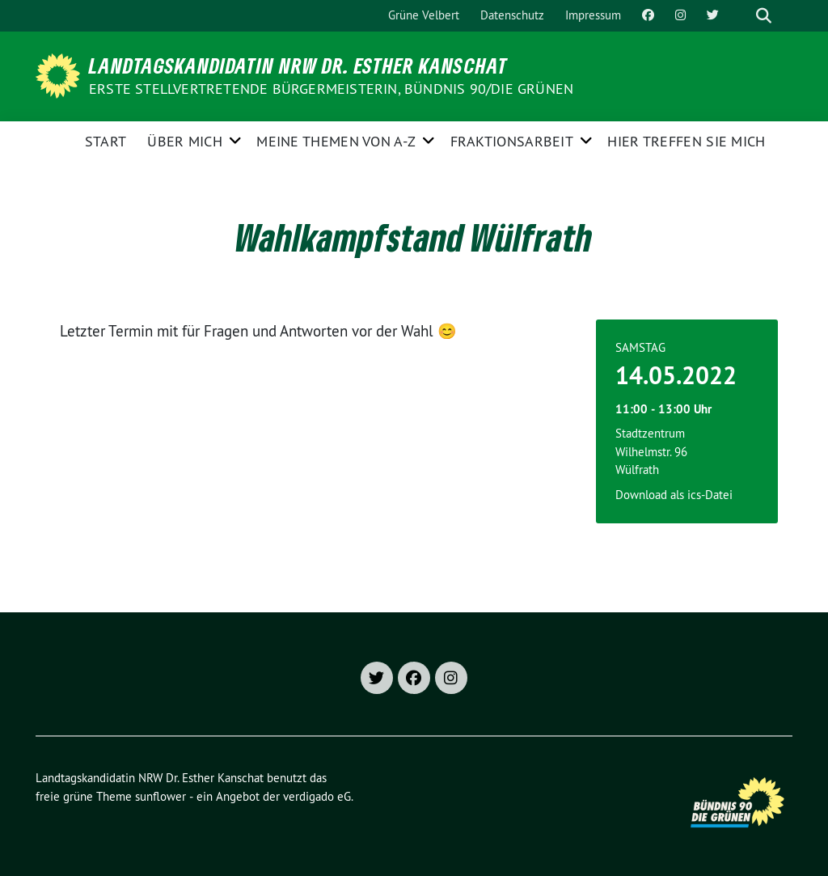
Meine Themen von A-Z (336, 141)
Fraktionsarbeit (512, 141)
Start (106, 141)
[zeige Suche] (763, 16)
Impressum (593, 15)
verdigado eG (317, 796)
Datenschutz (512, 15)
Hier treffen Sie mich (686, 141)
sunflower (160, 796)
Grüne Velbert (423, 15)
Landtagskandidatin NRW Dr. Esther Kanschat (298, 65)
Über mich (184, 141)
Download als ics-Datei (674, 494)
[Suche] (740, 16)
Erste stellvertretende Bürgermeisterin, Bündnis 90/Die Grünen (331, 88)
